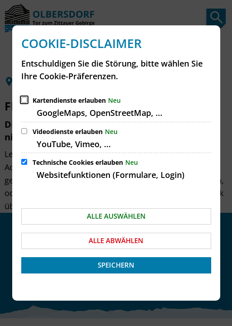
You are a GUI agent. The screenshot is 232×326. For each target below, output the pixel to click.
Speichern (116, 264)
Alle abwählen (116, 240)
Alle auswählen (116, 216)
